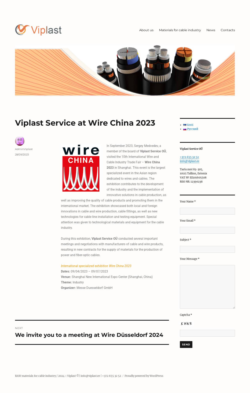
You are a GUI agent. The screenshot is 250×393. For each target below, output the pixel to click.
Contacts (228, 30)
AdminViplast (24, 149)
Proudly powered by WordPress (144, 376)
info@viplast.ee (189, 161)
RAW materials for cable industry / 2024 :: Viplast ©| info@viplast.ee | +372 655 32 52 (68, 376)
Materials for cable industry (180, 30)
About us (146, 30)
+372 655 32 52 (189, 157)
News (210, 30)
